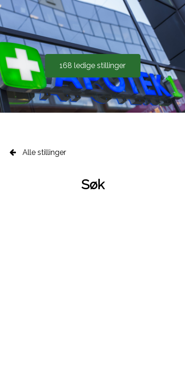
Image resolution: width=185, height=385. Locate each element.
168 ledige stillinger (92, 65)
